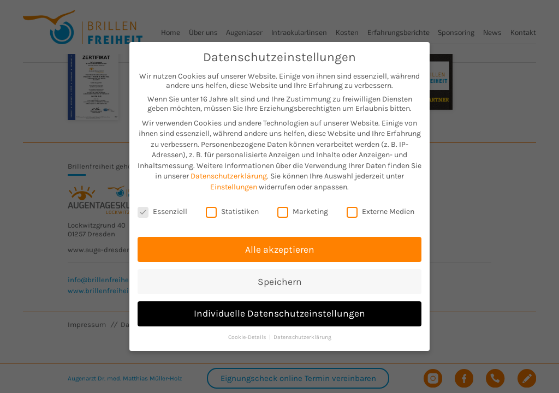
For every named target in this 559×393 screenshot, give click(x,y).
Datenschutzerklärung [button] (302, 328)
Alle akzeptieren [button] (279, 240)
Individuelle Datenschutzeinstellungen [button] (279, 304)
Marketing (302, 202)
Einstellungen (233, 178)
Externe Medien (380, 202)
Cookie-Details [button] (248, 328)
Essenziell (162, 202)
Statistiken (232, 202)
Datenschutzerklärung (229, 167)
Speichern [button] (280, 272)
